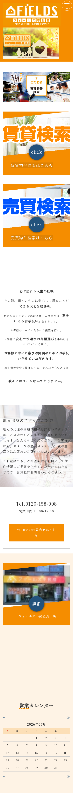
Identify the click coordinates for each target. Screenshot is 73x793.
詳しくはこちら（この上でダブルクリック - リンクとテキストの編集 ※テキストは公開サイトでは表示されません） (36, 143)
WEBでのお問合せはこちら (36, 533)
